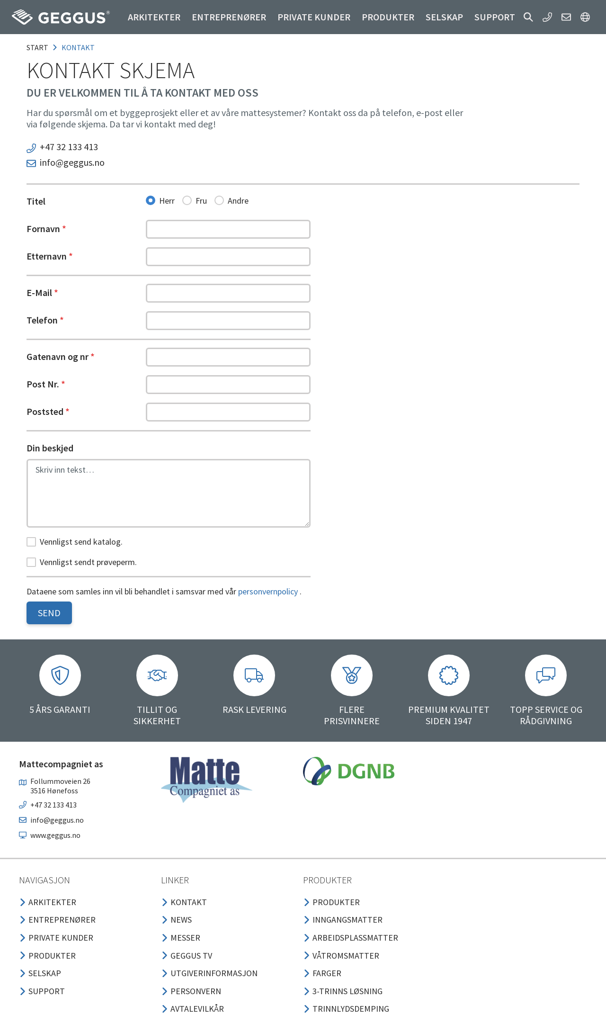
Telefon (45, 320)
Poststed (48, 411)
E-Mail (42, 292)
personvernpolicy (268, 591)
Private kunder (313, 17)
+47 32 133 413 (69, 147)
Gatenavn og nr (61, 356)
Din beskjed (50, 448)
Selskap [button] (444, 17)
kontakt (78, 47)
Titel (36, 201)
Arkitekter (154, 17)
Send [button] (49, 613)
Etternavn (50, 256)
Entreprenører (229, 17)
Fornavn (46, 228)
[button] (528, 17)
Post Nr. (46, 384)
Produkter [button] (388, 17)
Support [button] (494, 17)
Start (37, 47)
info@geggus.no (72, 162)
